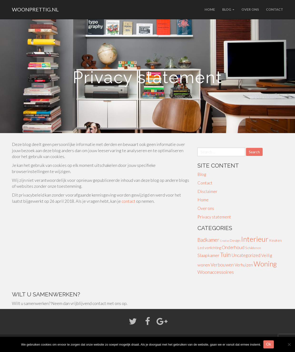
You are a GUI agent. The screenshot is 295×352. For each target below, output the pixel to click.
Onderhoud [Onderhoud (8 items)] (233, 247)
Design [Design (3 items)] (235, 240)
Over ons (250, 9)
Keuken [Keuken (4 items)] (275, 240)
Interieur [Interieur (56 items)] (254, 239)
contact (128, 201)
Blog (228, 9)
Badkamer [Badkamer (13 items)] (208, 240)
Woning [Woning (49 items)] (265, 264)
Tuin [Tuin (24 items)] (225, 254)
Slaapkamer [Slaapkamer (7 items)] (208, 255)
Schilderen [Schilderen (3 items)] (253, 248)
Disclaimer (207, 191)
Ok (268, 344)
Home (210, 9)
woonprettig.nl (35, 9)
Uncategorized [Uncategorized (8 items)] (246, 255)
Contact (274, 9)
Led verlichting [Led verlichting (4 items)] (209, 247)
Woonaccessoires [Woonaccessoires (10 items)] (215, 272)
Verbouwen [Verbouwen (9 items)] (222, 264)
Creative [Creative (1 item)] (224, 240)
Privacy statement (214, 216)
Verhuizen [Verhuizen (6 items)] (244, 264)
